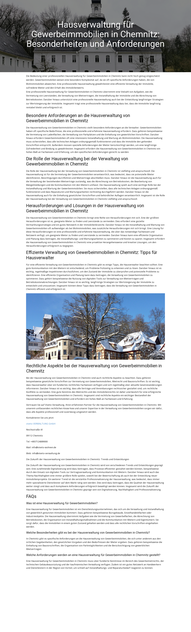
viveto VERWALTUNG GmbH (40, 423)
